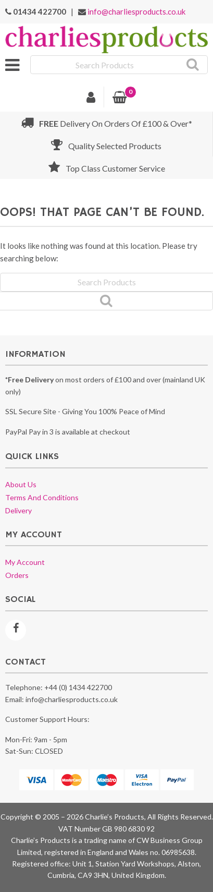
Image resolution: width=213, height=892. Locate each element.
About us (20, 484)
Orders (17, 575)
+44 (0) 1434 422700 (78, 687)
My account (25, 562)
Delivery (18, 510)
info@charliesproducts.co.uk (136, 11)
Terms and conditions (42, 497)
